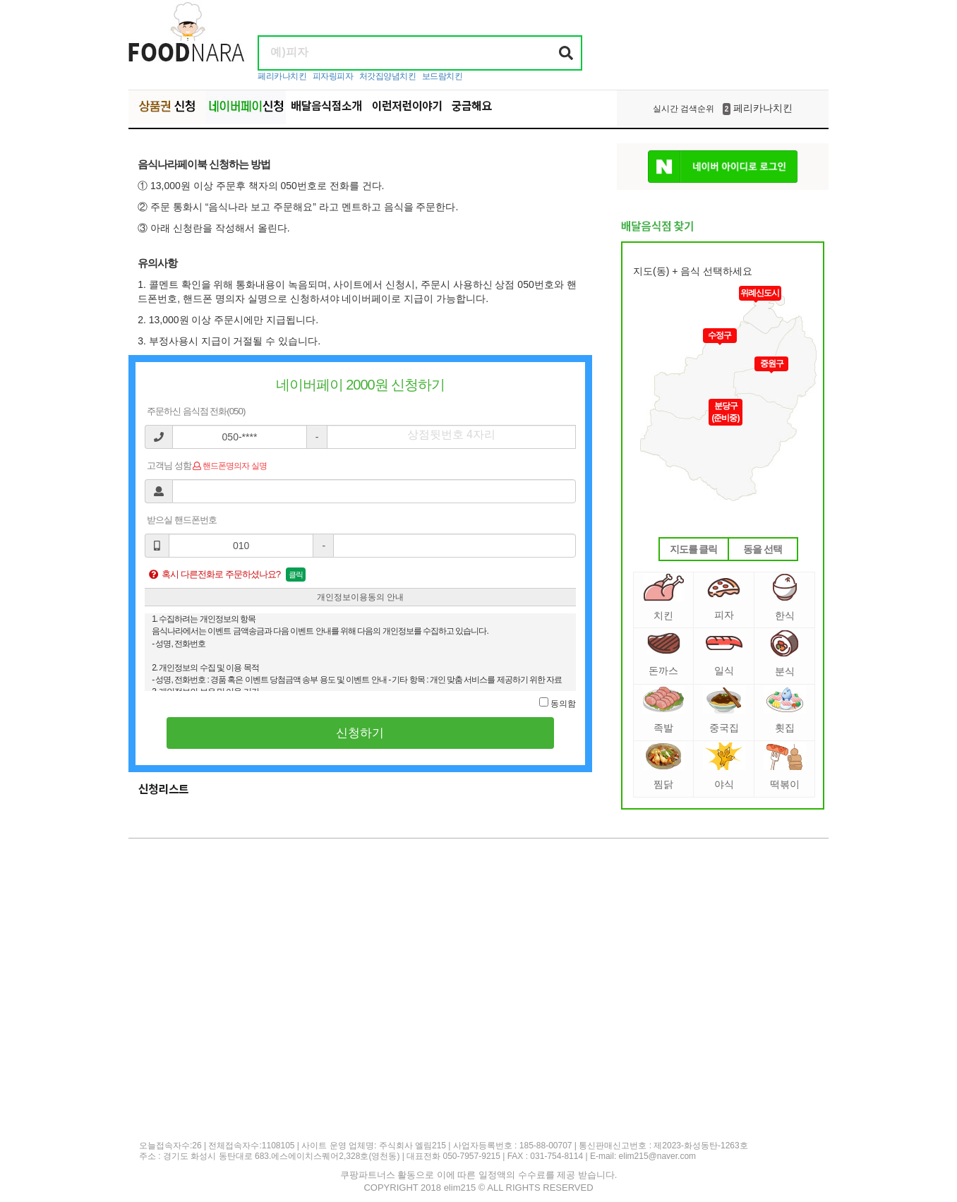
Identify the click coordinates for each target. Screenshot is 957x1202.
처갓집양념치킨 (387, 76)
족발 (663, 709)
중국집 (724, 709)
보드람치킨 (442, 76)
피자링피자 (333, 76)
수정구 (719, 335)
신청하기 (360, 733)
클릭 (296, 574)
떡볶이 (785, 766)
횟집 (785, 709)
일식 (724, 655)
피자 (723, 598)
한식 (785, 597)
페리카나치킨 (282, 76)
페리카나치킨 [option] (723, 108)
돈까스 (663, 654)
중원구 (771, 363)
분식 (784, 653)
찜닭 (663, 766)
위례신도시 (759, 293)
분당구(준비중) (726, 412)
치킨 (664, 597)
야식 (724, 766)
